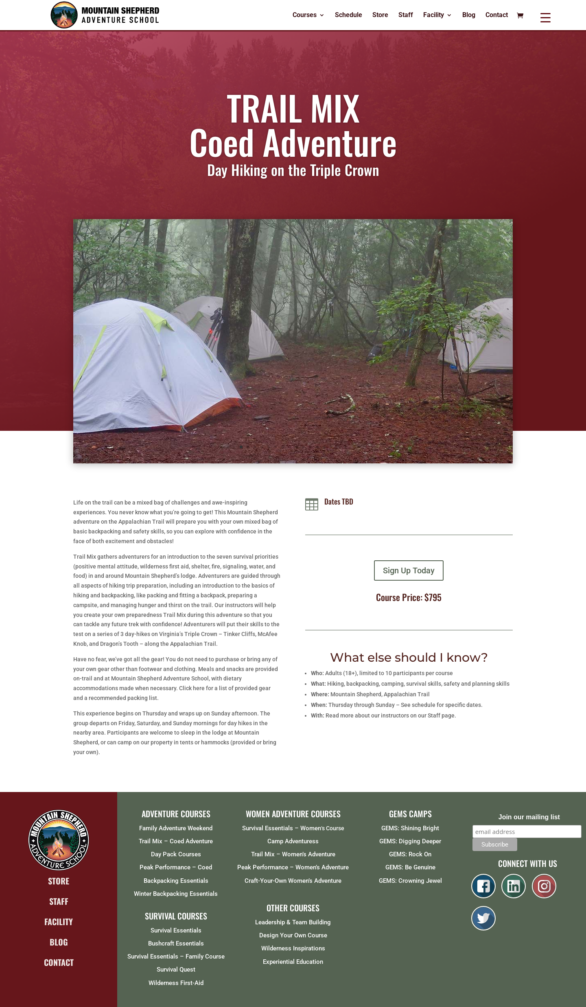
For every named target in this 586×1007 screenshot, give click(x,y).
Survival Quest (176, 969)
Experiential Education (293, 961)
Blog (468, 15)
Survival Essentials (176, 930)
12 (317, 446)
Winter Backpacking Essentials (176, 893)
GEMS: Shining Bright (410, 828)
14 (331, 446)
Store (380, 15)
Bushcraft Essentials (176, 943)
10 (303, 446)
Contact (496, 15)
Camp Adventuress (293, 841)
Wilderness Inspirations (293, 948)
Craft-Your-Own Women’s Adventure (293, 880)
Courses (305, 15)
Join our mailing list (529, 817)
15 (338, 446)
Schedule (348, 15)
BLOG (59, 942)
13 (324, 446)
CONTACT (59, 962)
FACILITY (58, 921)
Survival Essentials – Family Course (176, 956)
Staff (405, 15)
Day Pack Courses (176, 854)
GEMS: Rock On (410, 854)
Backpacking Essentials (176, 880)
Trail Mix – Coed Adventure (176, 841)
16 (344, 446)
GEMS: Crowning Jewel (410, 880)
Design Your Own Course (293, 935)
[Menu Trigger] (545, 17)
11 (310, 446)
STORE (58, 881)
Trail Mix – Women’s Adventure (293, 854)
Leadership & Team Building (293, 922)
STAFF (58, 901)
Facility (433, 15)
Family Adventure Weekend (175, 828)
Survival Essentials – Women (281, 828)
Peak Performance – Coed (176, 867)
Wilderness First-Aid (176, 983)
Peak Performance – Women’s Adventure (293, 867)
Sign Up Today (409, 570)
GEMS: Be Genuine (410, 867)
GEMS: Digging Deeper (410, 841)
